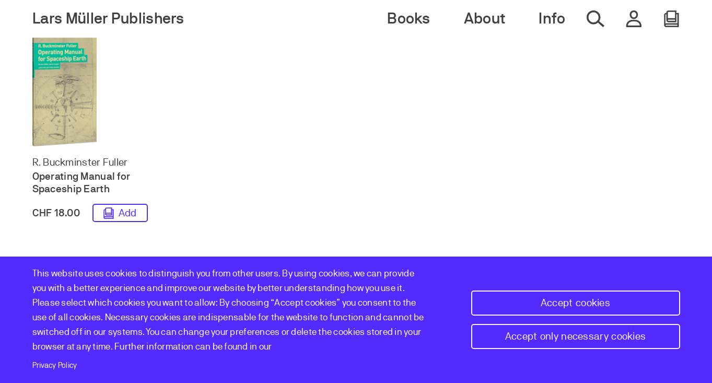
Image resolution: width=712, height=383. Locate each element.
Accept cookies (575, 303)
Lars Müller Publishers (108, 18)
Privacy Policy (54, 365)
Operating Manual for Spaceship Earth (81, 182)
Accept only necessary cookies (575, 336)
